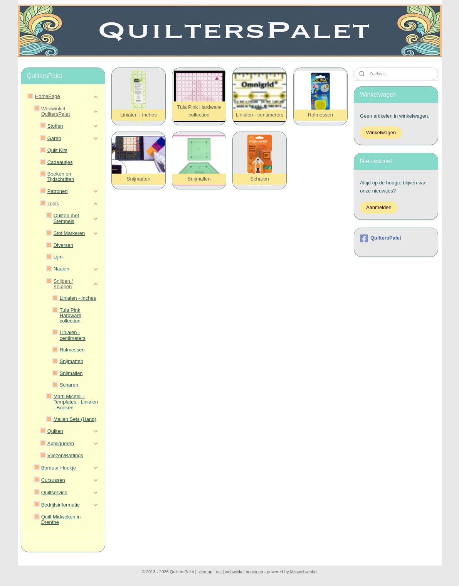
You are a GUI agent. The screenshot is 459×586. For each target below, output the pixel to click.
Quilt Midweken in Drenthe (61, 519)
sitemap (205, 571)
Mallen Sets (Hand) (75, 419)
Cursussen (70, 480)
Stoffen (73, 126)
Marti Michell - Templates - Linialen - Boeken (76, 401)
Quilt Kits (57, 150)
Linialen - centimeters (73, 335)
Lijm (58, 257)
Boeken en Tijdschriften (60, 176)
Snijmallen (71, 373)
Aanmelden (379, 207)
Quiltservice (70, 493)
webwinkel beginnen (244, 571)
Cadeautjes (60, 162)
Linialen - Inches (78, 298)
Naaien (76, 269)
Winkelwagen (381, 132)
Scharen (69, 385)
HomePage (67, 96)
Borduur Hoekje (70, 468)
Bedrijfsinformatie (70, 505)
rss (219, 571)
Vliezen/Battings (65, 455)
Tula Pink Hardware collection (70, 315)
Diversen (63, 245)
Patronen (73, 191)
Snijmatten (71, 361)
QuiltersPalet (380, 238)
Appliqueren (73, 444)
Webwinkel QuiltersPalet (70, 111)
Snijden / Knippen (76, 283)
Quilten (73, 431)
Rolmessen (72, 350)
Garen (73, 138)
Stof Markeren (76, 233)
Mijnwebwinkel (303, 571)
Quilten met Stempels (76, 218)
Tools (73, 204)
